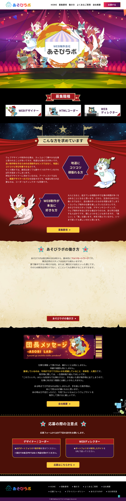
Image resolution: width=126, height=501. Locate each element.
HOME (54, 4)
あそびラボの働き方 (63, 323)
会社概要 (97, 4)
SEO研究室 (112, 491)
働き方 (72, 4)
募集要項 (63, 4)
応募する (112, 4)
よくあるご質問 (84, 4)
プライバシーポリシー (76, 491)
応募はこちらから (63, 470)
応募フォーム (55, 491)
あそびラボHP (97, 491)
